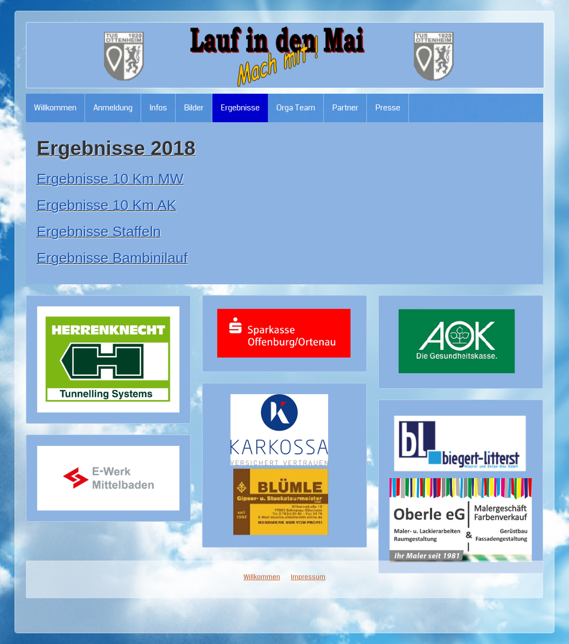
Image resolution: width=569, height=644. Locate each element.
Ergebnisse (240, 108)
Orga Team (295, 108)
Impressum (308, 245)
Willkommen (55, 108)
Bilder (194, 108)
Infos (158, 108)
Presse (387, 108)
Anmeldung (113, 108)
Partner (345, 108)
